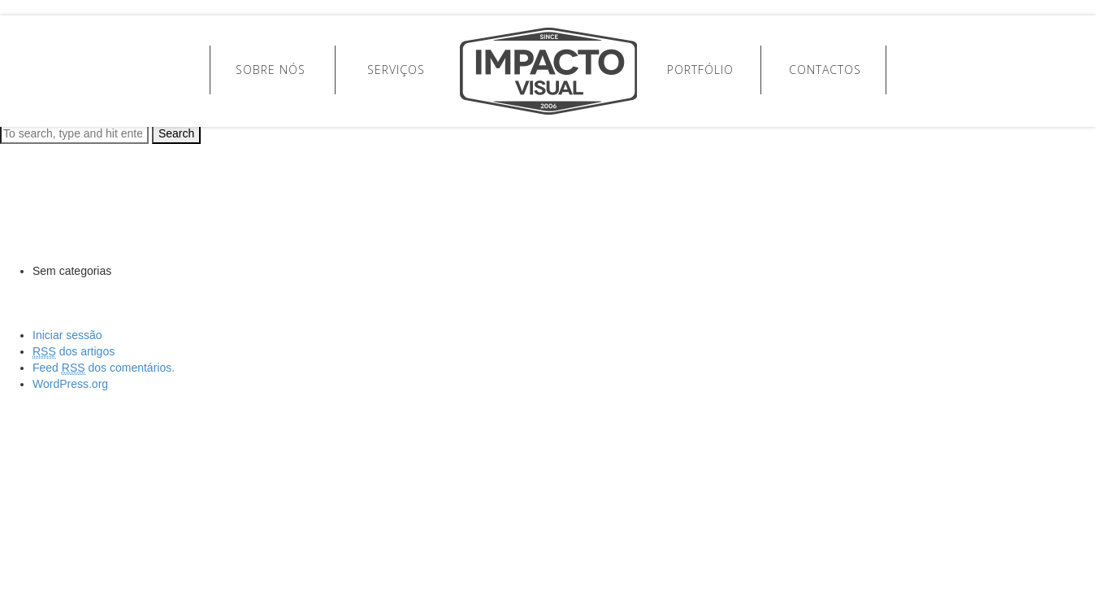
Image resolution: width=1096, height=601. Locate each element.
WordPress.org (70, 383)
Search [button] (176, 133)
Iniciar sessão (67, 335)
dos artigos (73, 352)
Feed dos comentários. (103, 368)
